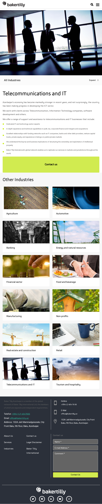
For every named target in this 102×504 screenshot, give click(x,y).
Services (8, 442)
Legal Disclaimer (34, 442)
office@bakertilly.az (19, 418)
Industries (8, 448)
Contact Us (75, 475)
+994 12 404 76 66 (69, 404)
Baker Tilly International (32, 450)
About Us (8, 436)
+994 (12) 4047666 (21, 414)
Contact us (51, 164)
